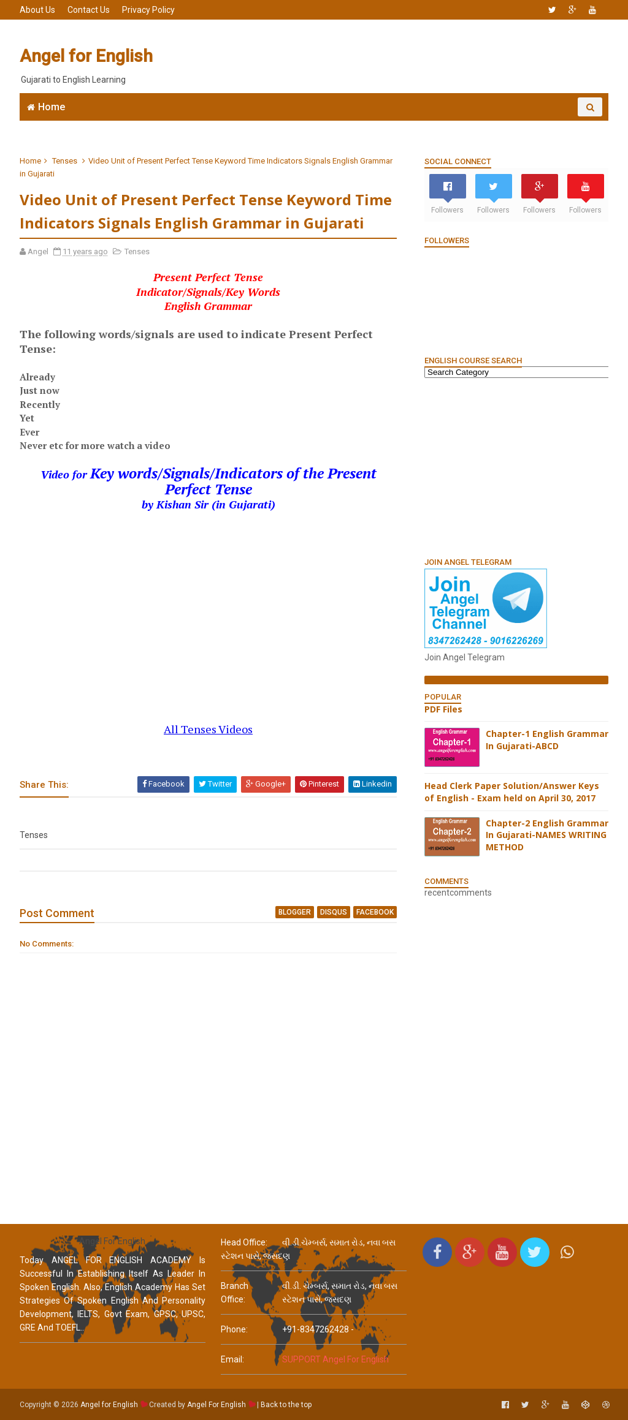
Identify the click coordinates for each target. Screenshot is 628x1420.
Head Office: (244, 1242)
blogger (294, 912)
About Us (37, 10)
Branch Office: (234, 1292)
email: (232, 1359)
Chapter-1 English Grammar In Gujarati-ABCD (547, 740)
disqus (333, 912)
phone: (234, 1329)
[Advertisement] (384, 56)
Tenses (64, 160)
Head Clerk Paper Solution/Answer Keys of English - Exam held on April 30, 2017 (511, 792)
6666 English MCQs (302, 126)
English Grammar (399, 126)
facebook (375, 912)
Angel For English (216, 1404)
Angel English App (120, 126)
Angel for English (86, 56)
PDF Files (443, 709)
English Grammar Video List (525, 126)
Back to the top (286, 1404)
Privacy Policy (148, 10)
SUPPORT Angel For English (335, 1359)
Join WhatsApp (209, 126)
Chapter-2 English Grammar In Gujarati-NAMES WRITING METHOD (547, 835)
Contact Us (88, 10)
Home (51, 107)
